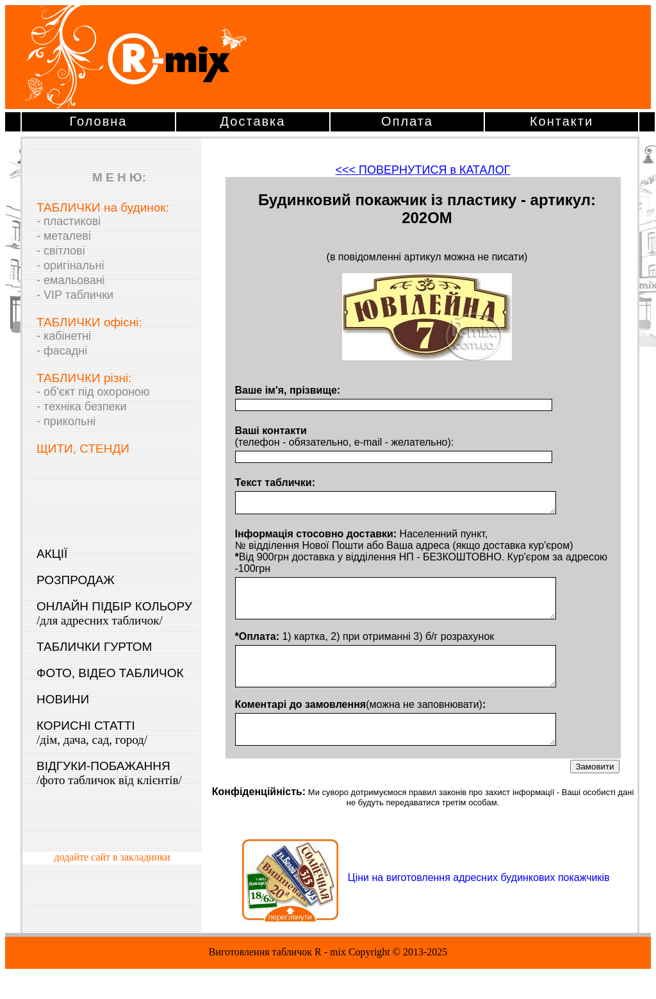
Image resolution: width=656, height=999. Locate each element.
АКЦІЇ (52, 553)
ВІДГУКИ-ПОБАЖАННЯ (109, 773)
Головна (98, 121)
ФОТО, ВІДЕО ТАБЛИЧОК (110, 673)
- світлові (61, 250)
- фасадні (62, 350)
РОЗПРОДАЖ (76, 580)
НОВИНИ (63, 699)
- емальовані (71, 280)
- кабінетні (64, 336)
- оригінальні (70, 265)
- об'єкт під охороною (93, 391)
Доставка (253, 121)
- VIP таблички (75, 295)
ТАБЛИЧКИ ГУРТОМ (94, 646)
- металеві (64, 236)
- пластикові (69, 221)
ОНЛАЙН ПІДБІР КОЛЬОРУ (114, 613)
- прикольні (66, 421)
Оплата (407, 121)
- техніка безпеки (82, 406)
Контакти (561, 121)
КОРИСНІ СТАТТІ (92, 732)
